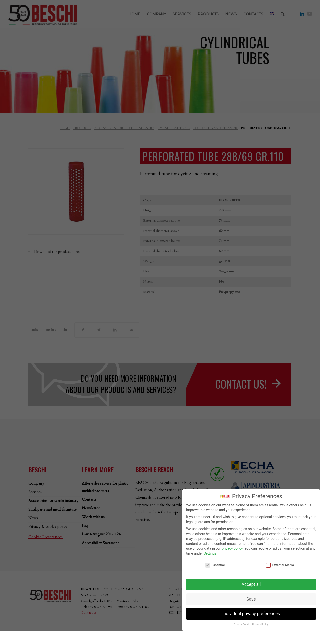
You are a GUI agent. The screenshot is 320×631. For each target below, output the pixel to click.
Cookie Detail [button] (242, 624)
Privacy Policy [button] (260, 624)
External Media (280, 565)
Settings (210, 554)
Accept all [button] (251, 584)
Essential (215, 565)
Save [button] (251, 599)
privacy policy (232, 548)
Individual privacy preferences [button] (251, 613)
